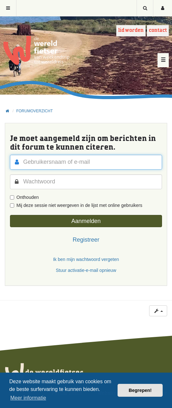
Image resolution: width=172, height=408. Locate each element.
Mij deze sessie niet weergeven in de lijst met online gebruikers (76, 205)
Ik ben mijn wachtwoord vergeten (86, 259)
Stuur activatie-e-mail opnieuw (86, 270)
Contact (158, 30)
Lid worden (131, 30)
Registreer (85, 239)
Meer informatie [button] (28, 398)
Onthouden (24, 197)
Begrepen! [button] (140, 390)
